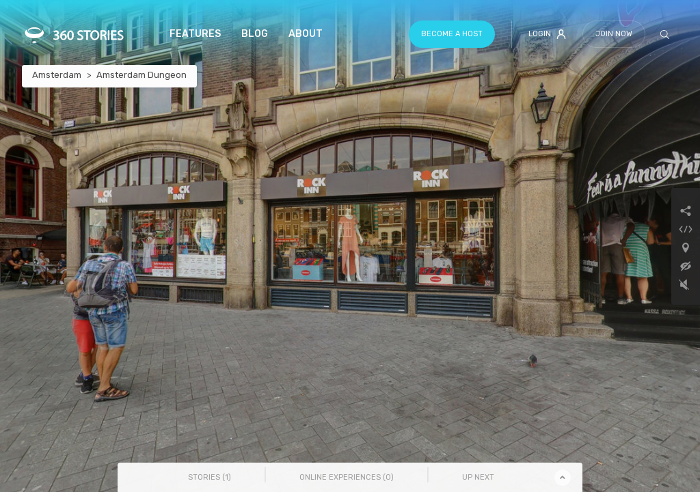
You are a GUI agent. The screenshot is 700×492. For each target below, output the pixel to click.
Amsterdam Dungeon (141, 75)
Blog (254, 34)
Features (195, 34)
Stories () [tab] (209, 477)
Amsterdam (56, 75)
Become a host (452, 33)
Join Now (613, 33)
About (305, 34)
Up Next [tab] (478, 477)
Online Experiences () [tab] (346, 477)
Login (547, 34)
